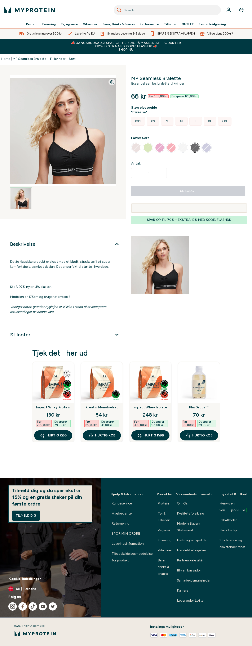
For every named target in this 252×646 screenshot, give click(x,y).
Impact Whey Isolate (150, 407)
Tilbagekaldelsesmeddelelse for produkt (132, 557)
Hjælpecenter (122, 513)
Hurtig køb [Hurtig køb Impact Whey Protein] (53, 435)
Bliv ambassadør (189, 570)
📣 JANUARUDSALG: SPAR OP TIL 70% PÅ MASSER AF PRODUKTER (126, 46)
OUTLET (188, 24)
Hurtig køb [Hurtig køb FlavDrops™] (199, 435)
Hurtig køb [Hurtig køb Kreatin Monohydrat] (101, 435)
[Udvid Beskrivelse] (65, 244)
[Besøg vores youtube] (43, 606)
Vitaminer (90, 24)
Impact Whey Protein (53, 407)
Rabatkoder (228, 520)
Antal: (136, 163)
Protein (31, 24)
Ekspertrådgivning (212, 24)
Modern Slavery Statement (188, 526)
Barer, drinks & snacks (163, 567)
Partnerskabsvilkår (190, 560)
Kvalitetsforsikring (190, 513)
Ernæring (49, 24)
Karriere (182, 590)
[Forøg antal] (162, 173)
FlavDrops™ (199, 407)
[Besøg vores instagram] (12, 606)
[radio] (138, 121)
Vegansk (164, 530)
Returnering (120, 523)
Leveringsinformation (128, 544)
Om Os (182, 503)
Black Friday (228, 530)
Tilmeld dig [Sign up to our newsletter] (26, 515)
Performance (149, 24)
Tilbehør (170, 24)
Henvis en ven (233, 507)
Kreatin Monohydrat (101, 407)
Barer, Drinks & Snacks (118, 24)
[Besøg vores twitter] (53, 606)
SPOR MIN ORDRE (126, 533)
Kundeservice (122, 503)
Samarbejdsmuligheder (194, 580)
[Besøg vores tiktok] (32, 606)
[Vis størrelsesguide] (145, 107)
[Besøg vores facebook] (22, 606)
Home (5, 59)
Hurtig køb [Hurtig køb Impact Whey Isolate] (150, 435)
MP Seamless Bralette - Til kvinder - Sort (44, 59)
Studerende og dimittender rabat (233, 543)
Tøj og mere (69, 24)
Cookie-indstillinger (25, 579)
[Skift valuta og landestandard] (50, 588)
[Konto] (228, 10)
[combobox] (167, 10)
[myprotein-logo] (29, 10)
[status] (149, 173)
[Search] (119, 10)
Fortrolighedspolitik (191, 540)
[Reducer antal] (136, 173)
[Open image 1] (21, 198)
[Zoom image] (112, 82)
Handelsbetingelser (191, 550)
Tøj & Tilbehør (164, 516)
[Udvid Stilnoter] (65, 334)
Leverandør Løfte (190, 600)
